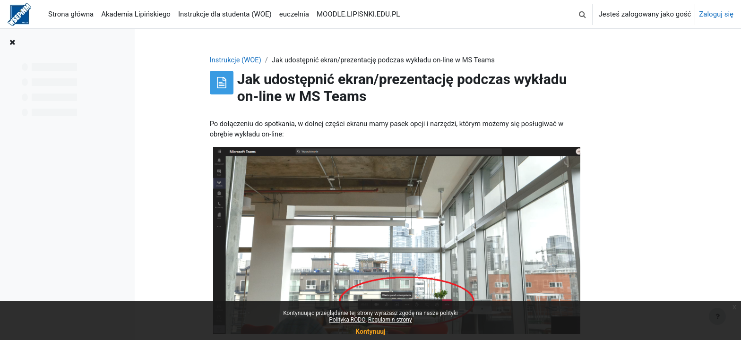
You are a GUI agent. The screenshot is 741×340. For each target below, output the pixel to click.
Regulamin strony (390, 319)
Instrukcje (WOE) (271, 60)
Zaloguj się (716, 14)
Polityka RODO (347, 319)
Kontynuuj (370, 331)
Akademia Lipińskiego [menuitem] (136, 14)
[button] (582, 14)
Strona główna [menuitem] (71, 14)
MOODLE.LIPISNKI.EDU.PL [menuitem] (358, 14)
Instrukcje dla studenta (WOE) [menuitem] (225, 14)
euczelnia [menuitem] (294, 14)
